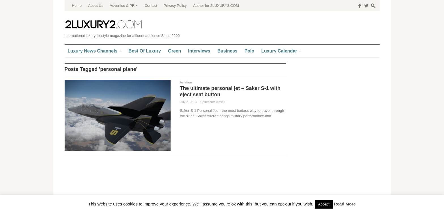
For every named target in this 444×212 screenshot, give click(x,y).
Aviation (186, 82)
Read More (345, 203)
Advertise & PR (122, 5)
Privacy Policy (175, 5)
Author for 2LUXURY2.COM (216, 5)
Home (77, 5)
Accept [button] (324, 204)
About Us (95, 5)
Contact (151, 5)
